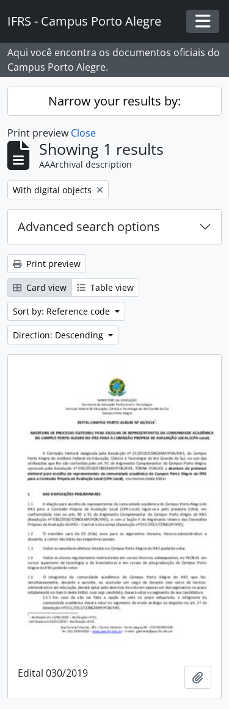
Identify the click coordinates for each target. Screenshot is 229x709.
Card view (40, 287)
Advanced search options (89, 226)
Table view (105, 287)
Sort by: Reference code (62, 311)
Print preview (47, 263)
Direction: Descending (59, 335)
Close (83, 133)
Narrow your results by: (114, 101)
